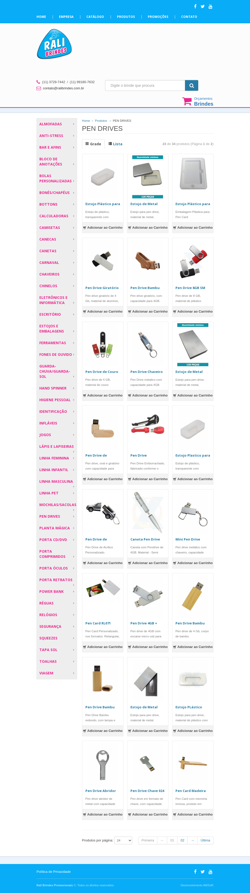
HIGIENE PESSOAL (55, 399)
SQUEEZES (48, 638)
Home (41, 17)
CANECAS (47, 239)
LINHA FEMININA (54, 458)
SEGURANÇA (50, 626)
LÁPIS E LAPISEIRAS (56, 446)
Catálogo (95, 17)
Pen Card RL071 (98, 623)
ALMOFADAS (50, 123)
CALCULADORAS (53, 215)
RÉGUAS (46, 603)
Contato (189, 17)
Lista (115, 143)
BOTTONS (48, 204)
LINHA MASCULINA (56, 481)
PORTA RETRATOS (55, 579)
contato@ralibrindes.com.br (63, 88)
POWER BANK (51, 591)
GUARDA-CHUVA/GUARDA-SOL (54, 371)
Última (205, 840)
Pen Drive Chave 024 (147, 790)
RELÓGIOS (48, 614)
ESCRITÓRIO (50, 314)
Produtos (126, 17)
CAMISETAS (49, 227)
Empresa (66, 17)
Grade (93, 143)
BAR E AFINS (50, 147)
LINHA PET (48, 493)
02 (182, 840)
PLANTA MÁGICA (54, 527)
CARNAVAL (49, 262)
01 (172, 840)
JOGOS (45, 434)
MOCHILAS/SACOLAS (57, 504)
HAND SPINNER (53, 388)
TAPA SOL (48, 649)
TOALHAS (48, 661)
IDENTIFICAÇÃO (53, 411)
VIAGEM (46, 673)
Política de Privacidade (53, 872)
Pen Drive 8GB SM (190, 287)
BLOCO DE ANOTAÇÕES (50, 161)
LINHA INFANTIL (53, 469)
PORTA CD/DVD (53, 539)
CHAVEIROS (49, 274)
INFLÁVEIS (48, 423)
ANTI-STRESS (51, 135)
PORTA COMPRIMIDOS (52, 554)
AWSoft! (208, 885)
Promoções (158, 17)
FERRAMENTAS (52, 342)
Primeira (148, 840)
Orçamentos (203, 102)
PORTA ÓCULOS (53, 568)
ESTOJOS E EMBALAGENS (51, 328)
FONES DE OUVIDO (55, 354)
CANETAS (47, 250)
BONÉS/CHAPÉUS (54, 192)
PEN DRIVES (49, 516)
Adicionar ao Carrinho (103, 227)
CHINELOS (48, 285)
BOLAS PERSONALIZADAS (55, 178)
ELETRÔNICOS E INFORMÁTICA (53, 300)
